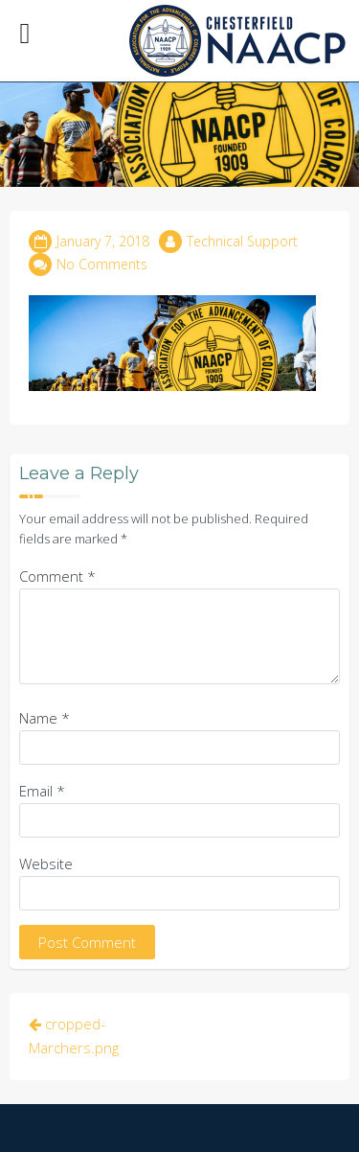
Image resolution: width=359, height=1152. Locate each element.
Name (44, 717)
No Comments (101, 264)
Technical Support (242, 241)
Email (42, 790)
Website (46, 863)
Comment (57, 576)
